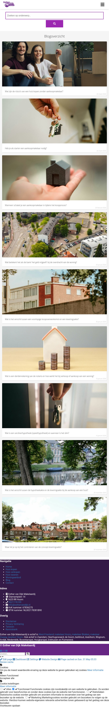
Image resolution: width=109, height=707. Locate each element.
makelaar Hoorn (63, 634)
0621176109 (15, 602)
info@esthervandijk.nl (19, 605)
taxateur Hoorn (15, 637)
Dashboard (20, 659)
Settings (33, 659)
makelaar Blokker (80, 634)
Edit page (6, 659)
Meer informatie (95, 670)
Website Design (48, 659)
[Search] (28, 653)
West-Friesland (46, 634)
